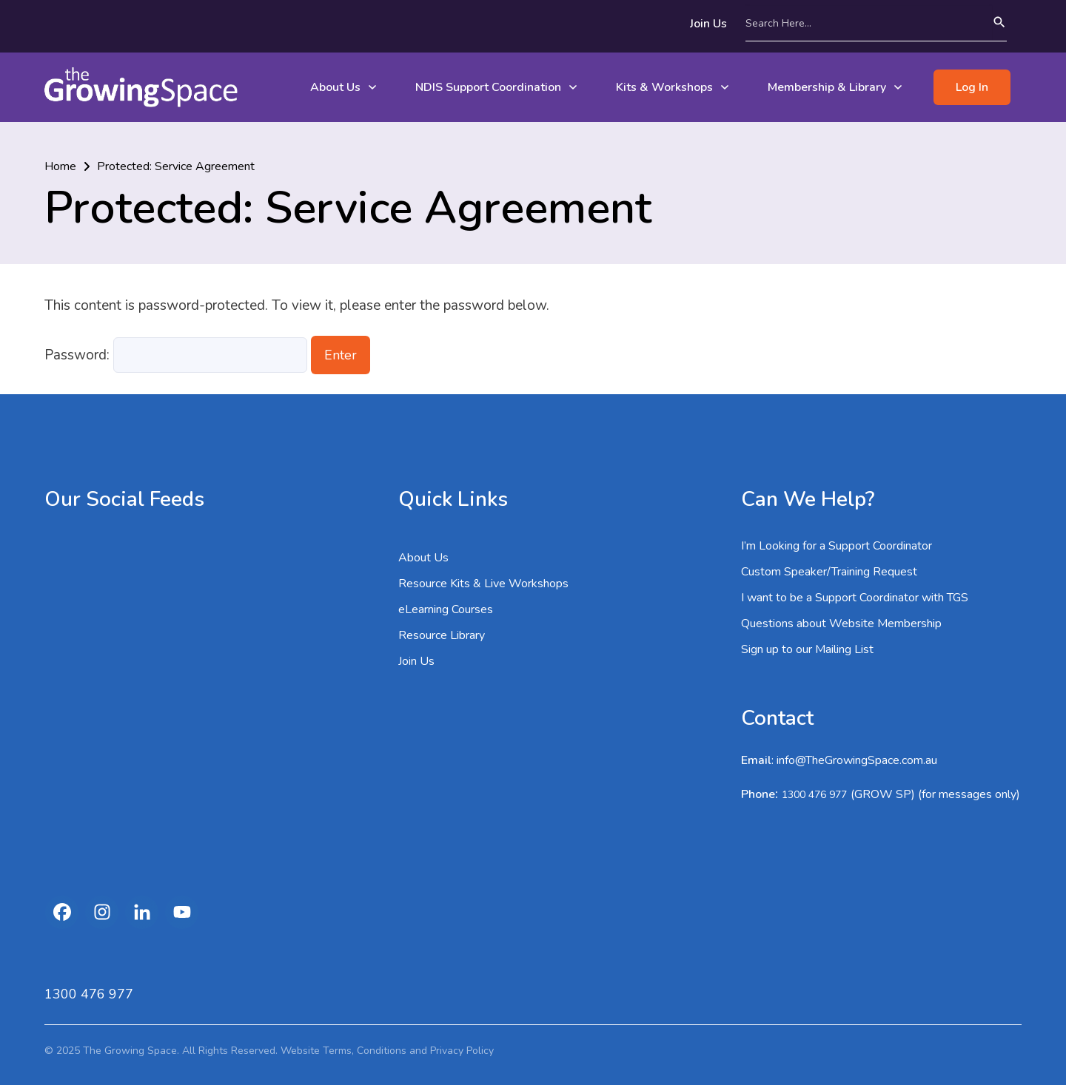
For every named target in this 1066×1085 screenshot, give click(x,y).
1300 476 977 (814, 795)
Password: (175, 355)
